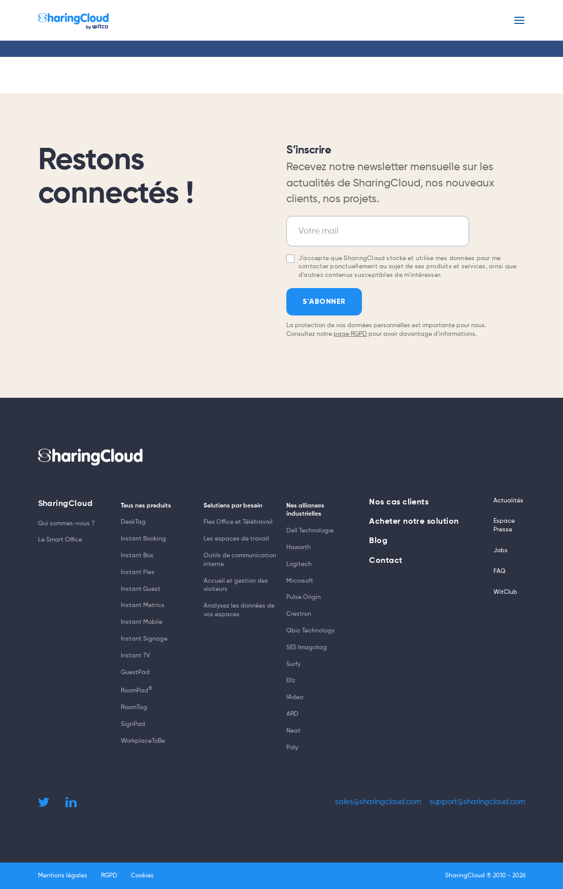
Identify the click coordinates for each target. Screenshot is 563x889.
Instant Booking (143, 539)
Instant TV (135, 656)
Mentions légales (62, 876)
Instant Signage (144, 639)
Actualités (508, 501)
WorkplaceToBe (143, 741)
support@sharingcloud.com (477, 802)
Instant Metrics (142, 605)
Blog (378, 541)
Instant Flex (137, 572)
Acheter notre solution (414, 522)
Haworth (298, 548)
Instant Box (137, 556)
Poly (292, 748)
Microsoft (299, 581)
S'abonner (324, 301)
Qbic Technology (310, 631)
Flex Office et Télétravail (238, 522)
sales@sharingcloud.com (378, 802)
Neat (293, 731)
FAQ (499, 571)
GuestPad (135, 673)
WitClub (505, 592)
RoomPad (136, 691)
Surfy (293, 664)
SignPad (133, 724)
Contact (385, 561)
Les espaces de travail (236, 539)
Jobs (500, 551)
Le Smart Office (60, 540)
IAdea (295, 697)
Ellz (290, 681)
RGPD (109, 876)
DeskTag (133, 522)
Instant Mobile (141, 622)
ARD (292, 714)
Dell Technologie (310, 531)
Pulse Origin (303, 597)
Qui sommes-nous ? (66, 524)
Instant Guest (140, 589)
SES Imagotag (306, 648)
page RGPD (350, 334)
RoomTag (134, 708)
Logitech (299, 564)
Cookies (142, 876)
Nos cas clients (398, 502)
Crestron (298, 614)
